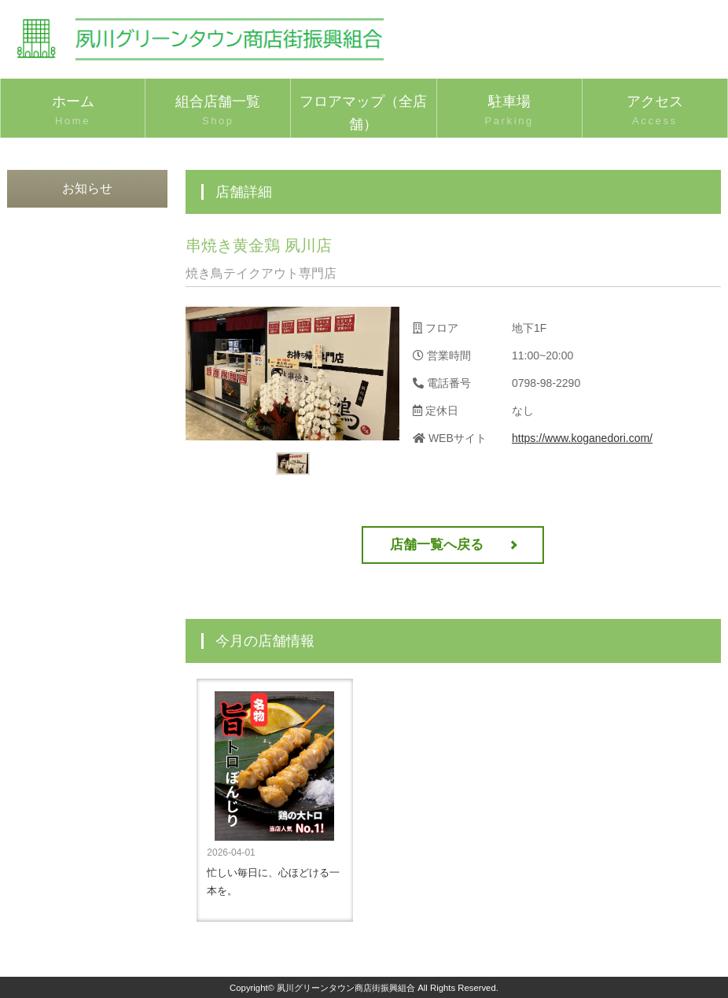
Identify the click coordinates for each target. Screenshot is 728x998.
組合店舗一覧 (217, 112)
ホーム (73, 112)
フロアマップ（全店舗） (363, 116)
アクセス (655, 112)
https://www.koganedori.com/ (582, 438)
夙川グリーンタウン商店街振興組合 (346, 987)
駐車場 (509, 112)
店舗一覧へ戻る (436, 544)
